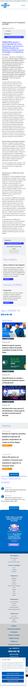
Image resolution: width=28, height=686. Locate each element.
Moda (14, 587)
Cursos (14, 567)
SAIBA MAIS (6, 279)
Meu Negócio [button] (14, 555)
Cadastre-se (14, 641)
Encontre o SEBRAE (14, 601)
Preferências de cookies (12, 681)
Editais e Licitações (14, 635)
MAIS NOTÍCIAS (14, 474)
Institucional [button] (14, 613)
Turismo (14, 593)
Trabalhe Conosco (14, 638)
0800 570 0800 (14, 654)
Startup (14, 582)
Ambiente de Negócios (14, 629)
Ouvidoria (14, 603)
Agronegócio (14, 578)
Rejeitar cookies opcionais (13, 677)
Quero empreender (14, 558)
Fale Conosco (14, 605)
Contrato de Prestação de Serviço (14, 609)
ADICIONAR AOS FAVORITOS (14, 37)
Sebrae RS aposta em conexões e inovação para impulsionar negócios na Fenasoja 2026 (13, 380)
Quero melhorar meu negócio (14, 561)
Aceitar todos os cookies (13, 673)
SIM (11, 251)
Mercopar (14, 595)
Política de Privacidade (14, 607)
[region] (13, 671)
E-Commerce (14, 583)
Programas (14, 571)
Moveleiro (14, 589)
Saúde (14, 591)
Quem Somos (14, 616)
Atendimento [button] (14, 599)
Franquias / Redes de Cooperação (14, 585)
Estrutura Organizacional (14, 617)
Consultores (14, 632)
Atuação (14, 619)
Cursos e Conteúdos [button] (14, 565)
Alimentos (14, 580)
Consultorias (14, 569)
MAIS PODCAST (14, 508)
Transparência (14, 621)
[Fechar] (23, 659)
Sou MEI (14, 560)
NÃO (16, 251)
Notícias (14, 626)
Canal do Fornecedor (14, 644)
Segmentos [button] (14, 575)
